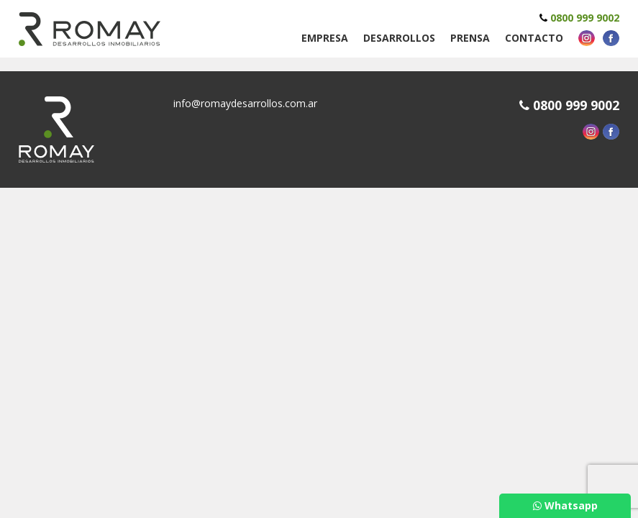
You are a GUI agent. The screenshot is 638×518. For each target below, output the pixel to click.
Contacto (534, 38)
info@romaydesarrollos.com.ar (245, 103)
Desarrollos (399, 38)
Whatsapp (565, 505)
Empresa (324, 38)
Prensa (470, 38)
